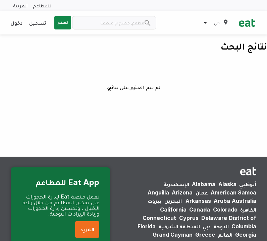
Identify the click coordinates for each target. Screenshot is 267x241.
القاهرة (248, 209)
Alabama (203, 184)
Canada (199, 209)
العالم (225, 234)
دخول (16, 22)
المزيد (87, 229)
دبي (207, 226)
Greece (205, 234)
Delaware (214, 218)
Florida (147, 226)
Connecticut (159, 218)
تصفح (62, 22)
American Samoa (233, 192)
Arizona (182, 192)
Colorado (225, 209)
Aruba (222, 200)
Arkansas (198, 200)
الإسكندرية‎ (176, 184)
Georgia (245, 234)
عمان (202, 192)
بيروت (154, 200)
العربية (20, 5)
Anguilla (158, 192)
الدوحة (221, 226)
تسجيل (37, 22)
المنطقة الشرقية (179, 226)
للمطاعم (42, 5)
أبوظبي (247, 184)
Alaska (227, 184)
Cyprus (189, 218)
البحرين (173, 200)
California (173, 209)
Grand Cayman (173, 234)
